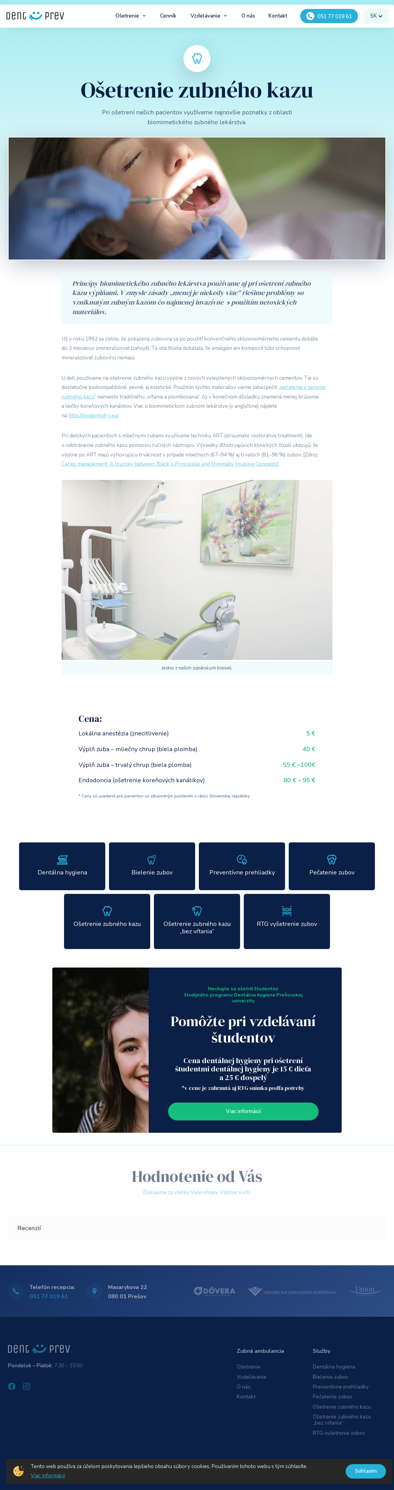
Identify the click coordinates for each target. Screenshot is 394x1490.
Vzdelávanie (252, 1377)
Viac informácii (48, 1475)
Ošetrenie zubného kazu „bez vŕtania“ (342, 1420)
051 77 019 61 (49, 1296)
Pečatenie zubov (332, 1396)
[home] (35, 16)
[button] (130, 16)
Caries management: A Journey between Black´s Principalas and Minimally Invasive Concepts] (170, 464)
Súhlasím (366, 1471)
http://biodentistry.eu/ (93, 415)
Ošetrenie (248, 1366)
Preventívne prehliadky (341, 1386)
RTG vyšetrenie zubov (339, 1433)
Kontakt (277, 15)
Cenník (168, 15)
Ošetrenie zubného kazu (342, 1406)
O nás (248, 15)
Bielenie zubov (330, 1377)
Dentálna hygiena (334, 1366)
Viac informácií (243, 1111)
